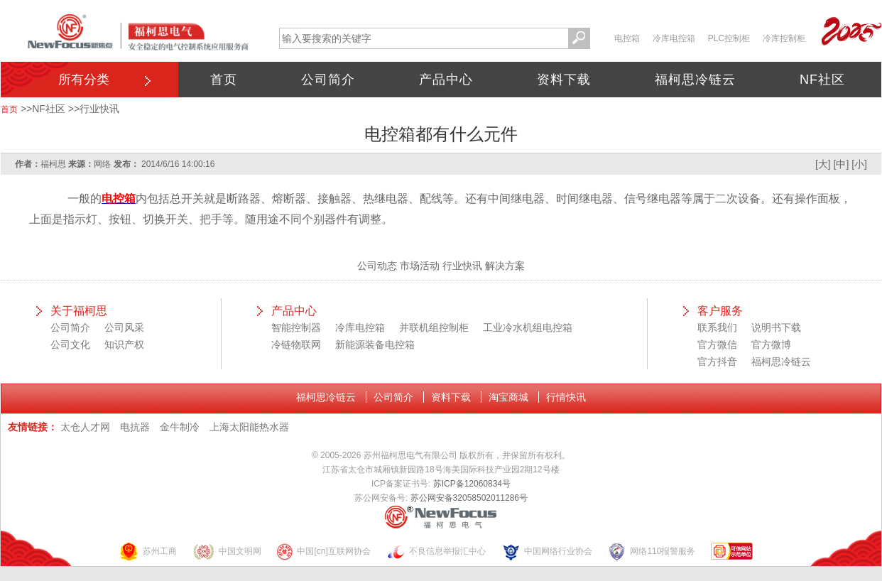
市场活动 (420, 265)
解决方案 (505, 265)
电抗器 (135, 427)
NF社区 (822, 79)
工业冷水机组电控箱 (527, 327)
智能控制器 (296, 327)
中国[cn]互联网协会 (323, 551)
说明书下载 (776, 327)
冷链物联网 (296, 344)
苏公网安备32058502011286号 (469, 498)
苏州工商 (148, 551)
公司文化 (70, 344)
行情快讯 (566, 397)
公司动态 (377, 265)
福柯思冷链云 (695, 79)
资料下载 (564, 79)
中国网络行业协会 (546, 551)
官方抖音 (717, 361)
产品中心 (446, 79)
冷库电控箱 (674, 38)
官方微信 (717, 344)
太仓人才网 (85, 427)
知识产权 (124, 344)
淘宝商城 (508, 397)
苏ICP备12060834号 (472, 484)
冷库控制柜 (784, 38)
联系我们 (717, 327)
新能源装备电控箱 (375, 344)
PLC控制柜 (729, 38)
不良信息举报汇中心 (436, 551)
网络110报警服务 (651, 551)
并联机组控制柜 (434, 327)
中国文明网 (226, 551)
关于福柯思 (78, 311)
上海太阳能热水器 (249, 427)
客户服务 (720, 311)
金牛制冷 (180, 427)
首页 (223, 79)
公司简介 (328, 79)
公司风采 (124, 327)
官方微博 (771, 344)
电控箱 (627, 38)
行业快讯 (99, 108)
